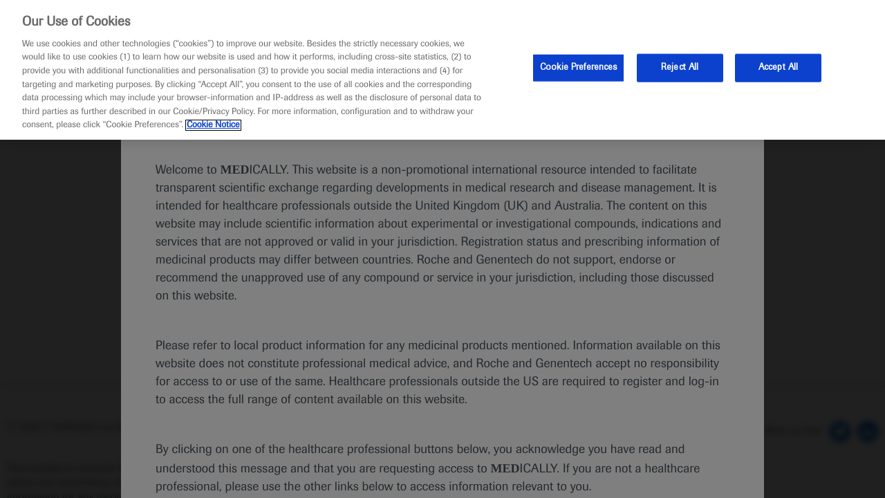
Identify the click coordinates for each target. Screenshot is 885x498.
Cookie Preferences (578, 67)
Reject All (679, 67)
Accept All (778, 67)
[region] (442, 70)
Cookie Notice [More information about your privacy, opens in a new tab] (213, 125)
